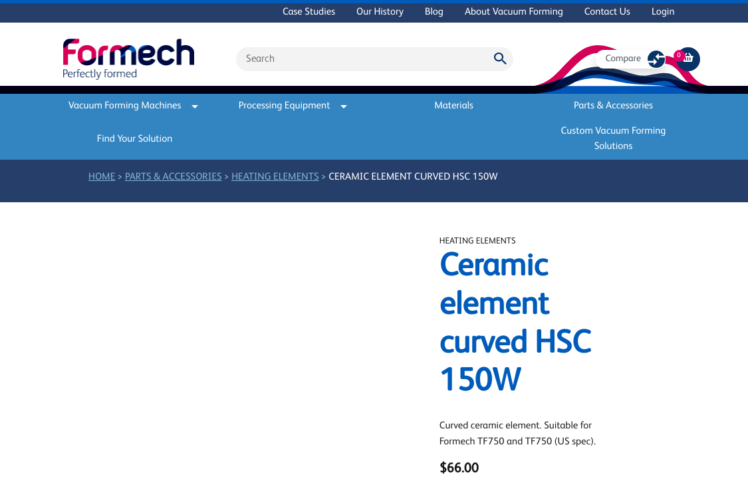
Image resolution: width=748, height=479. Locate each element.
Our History (380, 12)
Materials (453, 106)
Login (663, 12)
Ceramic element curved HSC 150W (412, 177)
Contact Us (607, 12)
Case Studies (309, 12)
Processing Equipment (293, 106)
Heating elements (275, 177)
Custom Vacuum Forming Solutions (613, 139)
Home (101, 177)
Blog (434, 12)
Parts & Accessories (613, 106)
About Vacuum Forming (514, 12)
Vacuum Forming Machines (133, 106)
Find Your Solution (135, 139)
